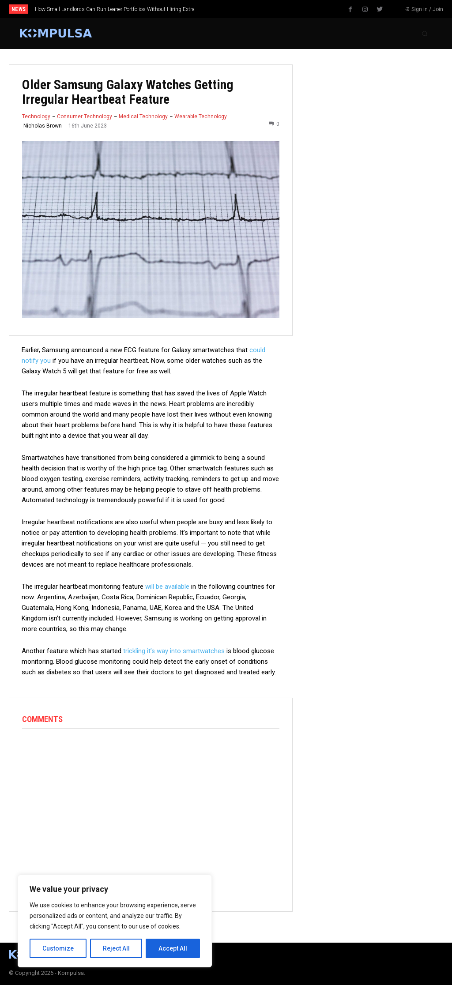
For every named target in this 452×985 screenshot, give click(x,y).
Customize (58, 948)
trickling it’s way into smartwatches (174, 651)
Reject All (116, 948)
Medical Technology (143, 116)
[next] (249, 9)
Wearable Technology (200, 116)
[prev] (235, 9)
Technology (36, 116)
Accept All (172, 948)
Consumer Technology (84, 116)
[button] (424, 33)
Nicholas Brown (42, 125)
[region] (115, 921)
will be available (167, 586)
